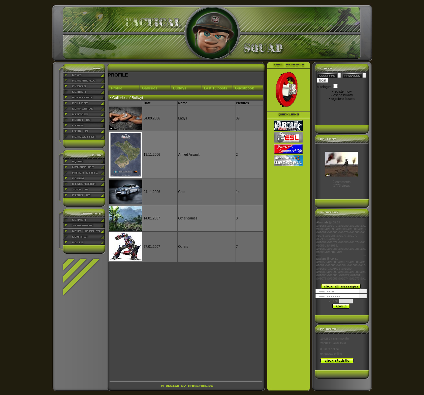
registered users (343, 99)
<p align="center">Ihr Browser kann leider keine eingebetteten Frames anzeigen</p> (341, 250)
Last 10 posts (215, 88)
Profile (116, 88)
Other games (187, 218)
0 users (325, 349)
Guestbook (244, 88)
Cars (181, 192)
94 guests (326, 353)
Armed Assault (188, 154)
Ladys (182, 118)
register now (342, 91)
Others (183, 246)
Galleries (149, 88)
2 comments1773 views (341, 183)
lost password (343, 95)
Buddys (179, 88)
